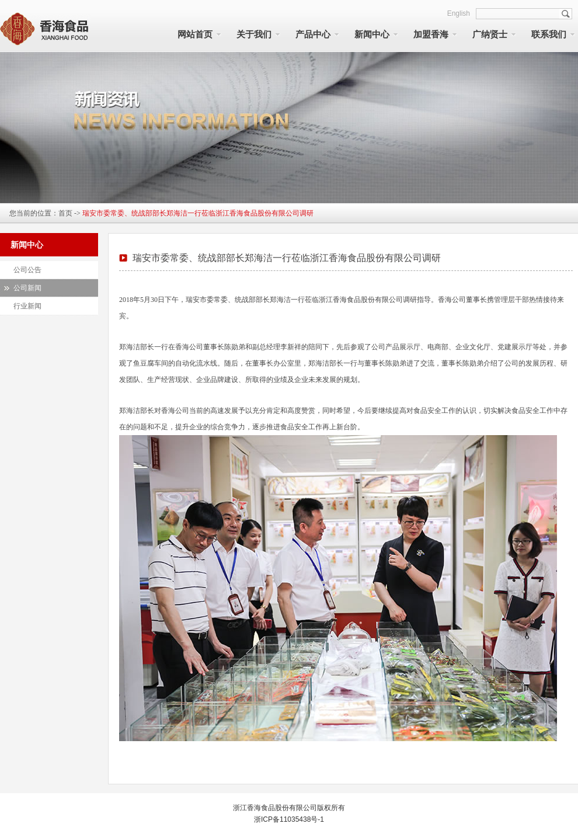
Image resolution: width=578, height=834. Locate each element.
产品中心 (312, 34)
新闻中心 (371, 34)
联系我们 (548, 34)
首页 (65, 213)
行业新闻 (27, 306)
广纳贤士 (489, 34)
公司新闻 (27, 288)
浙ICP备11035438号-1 (289, 819)
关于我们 (253, 34)
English (458, 13)
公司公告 (27, 270)
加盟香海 (430, 34)
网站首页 (195, 34)
